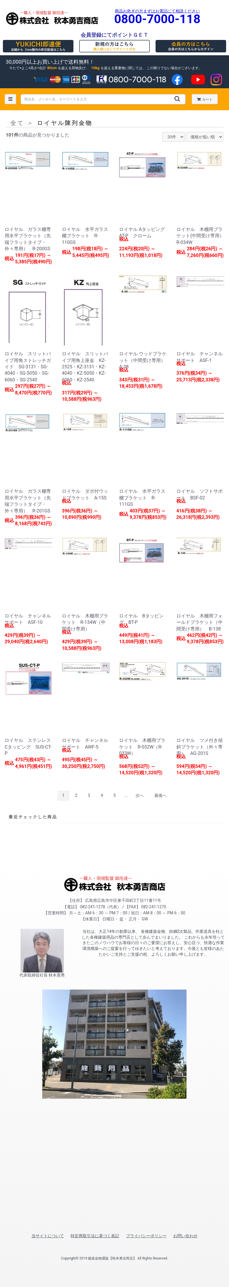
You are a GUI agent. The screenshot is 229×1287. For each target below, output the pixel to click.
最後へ (160, 795)
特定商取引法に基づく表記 (95, 1235)
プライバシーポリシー (146, 1235)
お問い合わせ (185, 1235)
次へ (140, 795)
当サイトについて (48, 1235)
